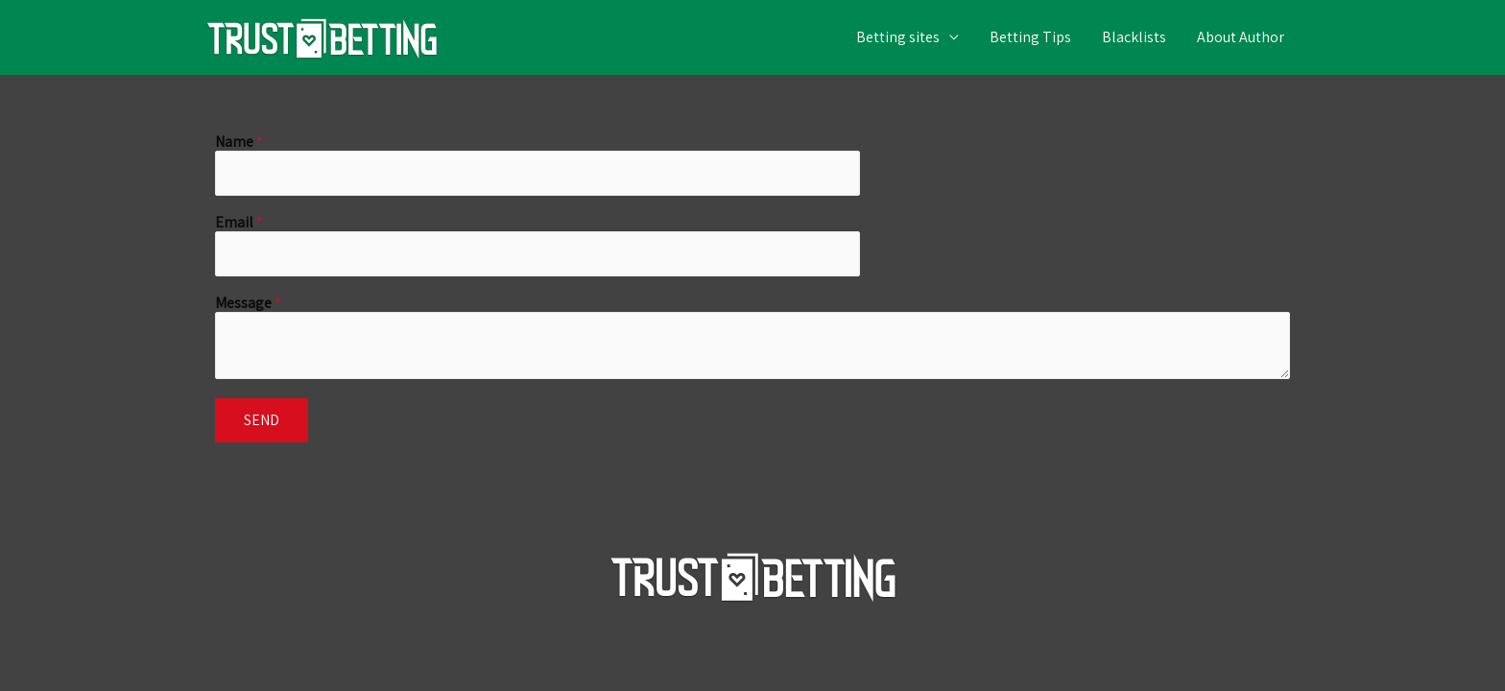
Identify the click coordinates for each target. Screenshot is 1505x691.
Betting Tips (1030, 37)
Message (248, 304)
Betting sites (898, 37)
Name (239, 142)
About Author (1240, 37)
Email (239, 223)
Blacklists (1134, 37)
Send (261, 420)
